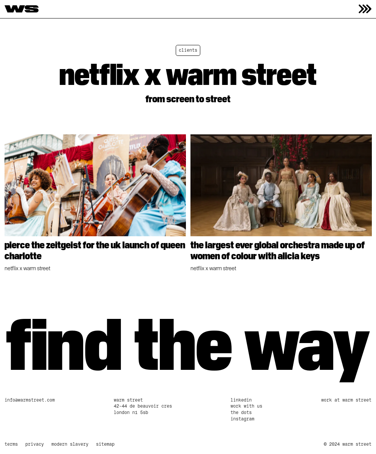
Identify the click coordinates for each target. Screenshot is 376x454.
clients (188, 50)
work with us (246, 406)
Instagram (242, 419)
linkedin (241, 400)
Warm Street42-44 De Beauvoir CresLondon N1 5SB (143, 406)
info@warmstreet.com (30, 400)
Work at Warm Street (346, 400)
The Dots (241, 412)
